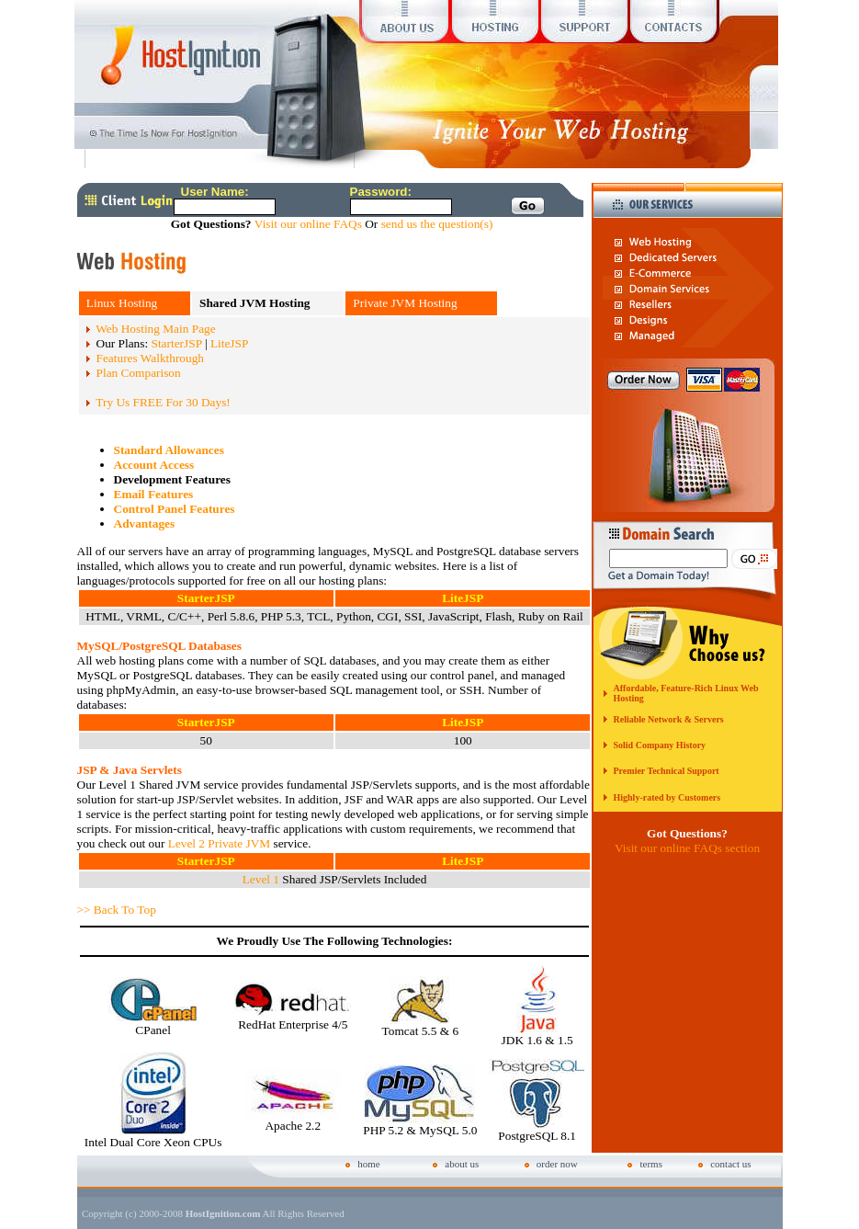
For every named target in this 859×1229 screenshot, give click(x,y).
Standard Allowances (169, 450)
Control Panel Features (174, 509)
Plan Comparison (138, 373)
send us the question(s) (437, 224)
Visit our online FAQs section (687, 848)
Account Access (154, 465)
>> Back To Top (116, 909)
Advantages (144, 523)
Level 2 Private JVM (219, 843)
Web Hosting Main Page (155, 329)
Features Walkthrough (150, 358)
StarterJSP (177, 343)
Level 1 (261, 879)
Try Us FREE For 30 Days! (163, 402)
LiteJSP (229, 343)
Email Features (154, 494)
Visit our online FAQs (308, 224)
